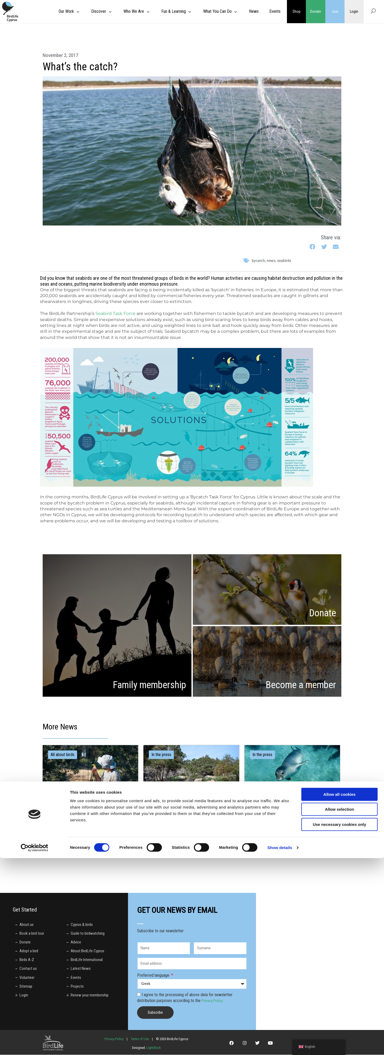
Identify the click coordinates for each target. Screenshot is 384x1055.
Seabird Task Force (115, 313)
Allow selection (339, 1006)
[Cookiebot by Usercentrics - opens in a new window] (34, 1045)
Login (354, 11)
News (271, 260)
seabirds (284, 260)
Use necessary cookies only (339, 1021)
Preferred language (153, 975)
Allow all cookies (339, 991)
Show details (279, 1044)
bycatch (258, 260)
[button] (312, 247)
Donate (315, 11)
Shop (297, 11)
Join (335, 11)
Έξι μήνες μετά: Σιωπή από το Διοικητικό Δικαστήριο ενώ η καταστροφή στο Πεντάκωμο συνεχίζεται (290, 820)
